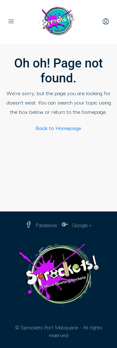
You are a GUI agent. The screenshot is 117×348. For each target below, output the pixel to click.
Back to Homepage (58, 127)
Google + (76, 224)
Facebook (41, 224)
